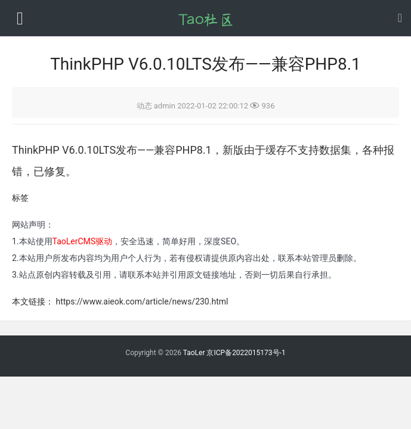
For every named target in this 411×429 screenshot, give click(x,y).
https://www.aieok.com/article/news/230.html (141, 301)
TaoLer (194, 353)
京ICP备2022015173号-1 (245, 353)
